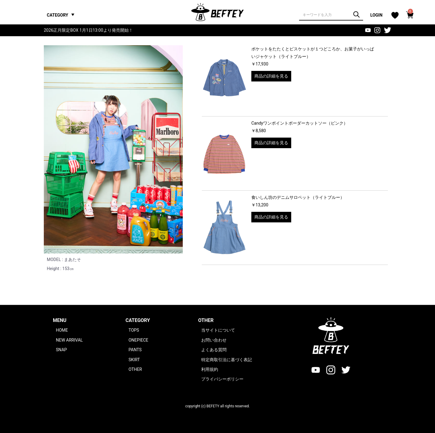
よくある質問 (214, 349)
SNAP (61, 349)
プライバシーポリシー (222, 379)
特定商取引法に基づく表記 (226, 359)
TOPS (133, 330)
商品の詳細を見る (271, 76)
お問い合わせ (214, 340)
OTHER (135, 369)
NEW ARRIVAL (69, 340)
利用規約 (209, 369)
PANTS (134, 349)
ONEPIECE (138, 340)
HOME (62, 330)
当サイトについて (218, 330)
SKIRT (134, 359)
